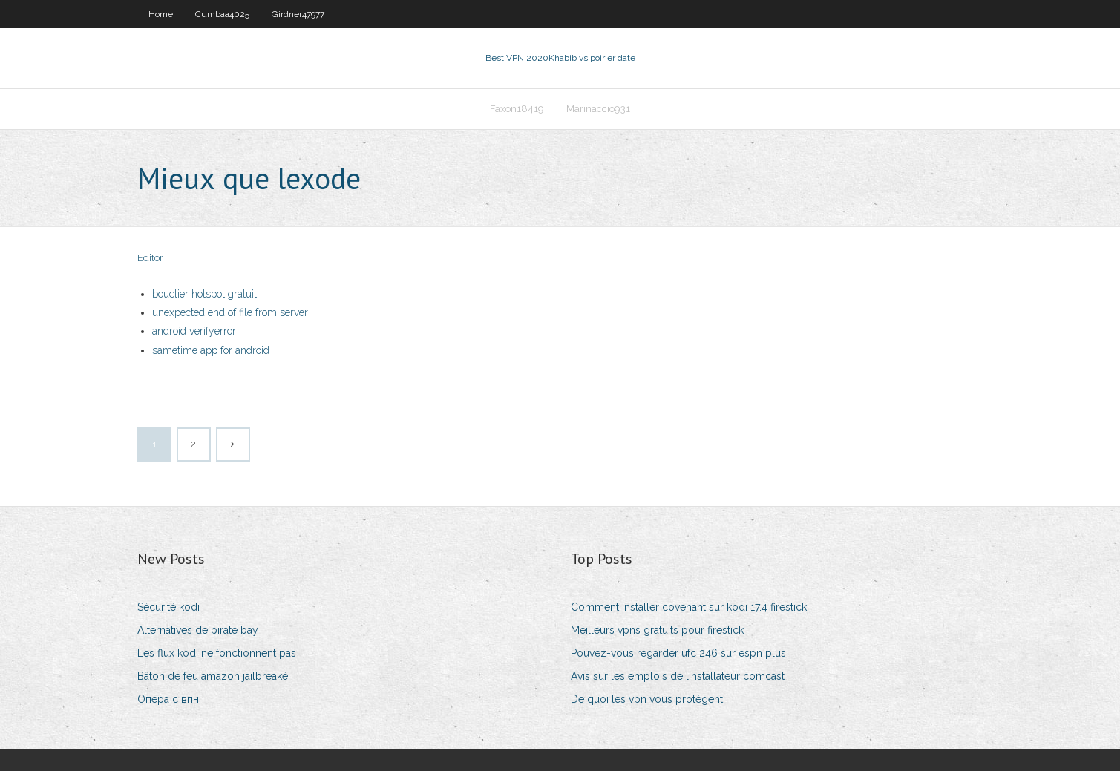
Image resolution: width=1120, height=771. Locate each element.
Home (160, 14)
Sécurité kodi (168, 607)
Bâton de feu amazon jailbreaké (212, 676)
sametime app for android (210, 350)
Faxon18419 (517, 108)
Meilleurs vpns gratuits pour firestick (657, 630)
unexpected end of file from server (230, 312)
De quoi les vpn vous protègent (647, 699)
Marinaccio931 (598, 108)
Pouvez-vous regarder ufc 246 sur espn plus (678, 653)
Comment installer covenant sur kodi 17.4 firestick (689, 607)
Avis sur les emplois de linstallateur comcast (678, 676)
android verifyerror (194, 331)
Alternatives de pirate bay (197, 630)
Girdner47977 (298, 14)
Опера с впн (168, 699)
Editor (150, 257)
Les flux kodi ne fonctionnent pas (216, 653)
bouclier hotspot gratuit (204, 294)
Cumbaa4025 (222, 14)
